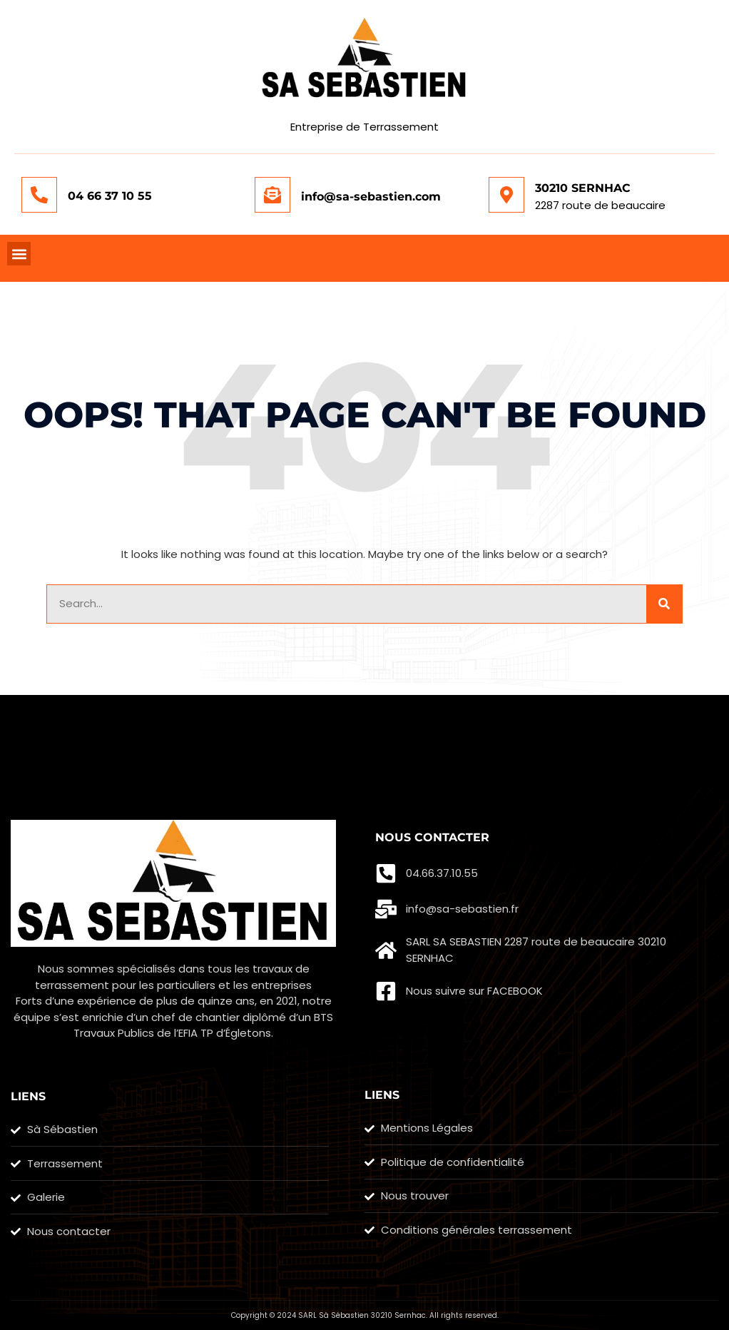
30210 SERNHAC (583, 188)
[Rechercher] (664, 604)
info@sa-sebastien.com (371, 196)
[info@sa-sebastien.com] (272, 195)
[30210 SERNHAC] (506, 195)
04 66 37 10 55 (110, 196)
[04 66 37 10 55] (39, 195)
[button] (19, 253)
